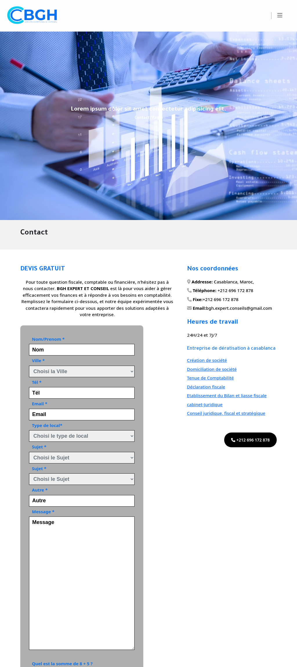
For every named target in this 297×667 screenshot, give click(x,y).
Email (39, 403)
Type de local (47, 425)
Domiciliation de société (212, 369)
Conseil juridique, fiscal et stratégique (226, 413)
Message (43, 511)
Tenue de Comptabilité (210, 378)
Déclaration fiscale (206, 387)
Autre (40, 490)
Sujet (39, 447)
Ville (38, 360)
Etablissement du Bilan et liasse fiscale (227, 395)
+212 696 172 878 (250, 440)
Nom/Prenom (48, 339)
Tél (36, 382)
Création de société (207, 360)
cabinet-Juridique (205, 404)
